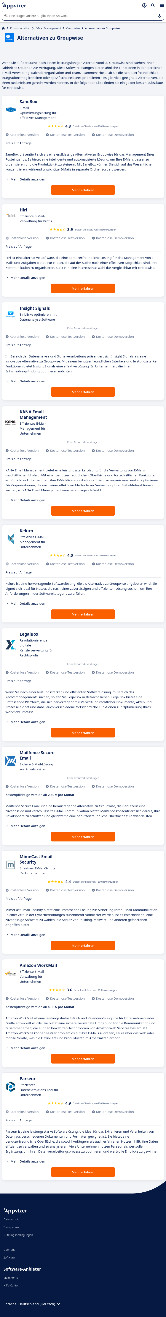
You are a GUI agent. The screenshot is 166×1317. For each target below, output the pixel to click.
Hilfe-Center (11, 1285)
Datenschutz (11, 1219)
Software (9, 1257)
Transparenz (11, 1227)
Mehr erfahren (83, 190)
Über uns (9, 1250)
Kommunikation (20, 28)
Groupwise (73, 28)
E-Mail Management (48, 28)
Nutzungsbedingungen (18, 1235)
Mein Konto (10, 1278)
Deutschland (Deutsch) (39, 1304)
